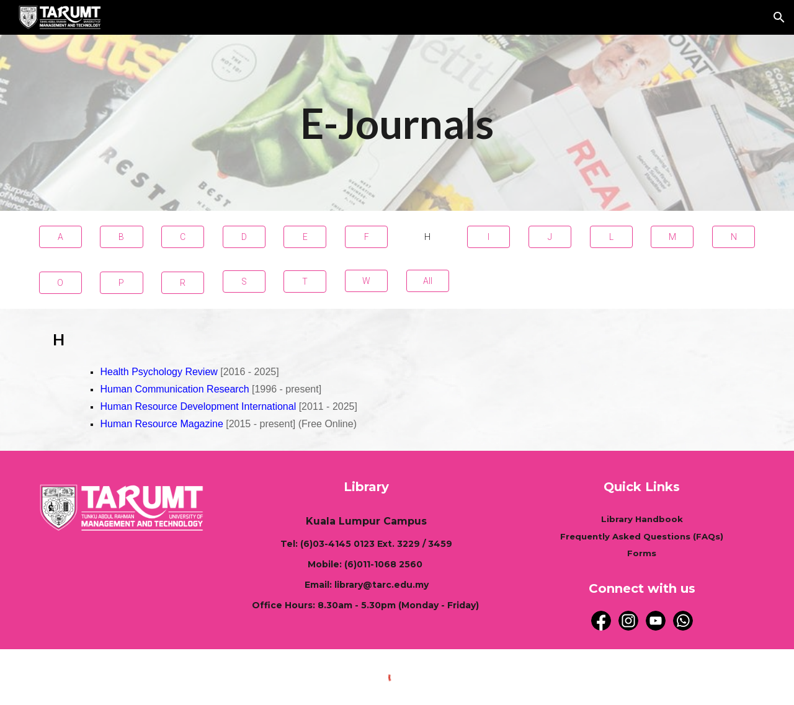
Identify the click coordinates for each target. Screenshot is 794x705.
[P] (121, 282)
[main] (397, 122)
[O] (60, 282)
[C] (182, 237)
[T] (305, 281)
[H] (427, 237)
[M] (672, 237)
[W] (366, 281)
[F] (366, 237)
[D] (244, 237)
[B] (121, 237)
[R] (182, 282)
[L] (611, 237)
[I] (488, 237)
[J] (550, 237)
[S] (244, 281)
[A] (60, 237)
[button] (779, 17)
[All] (427, 281)
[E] (305, 237)
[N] (733, 237)
